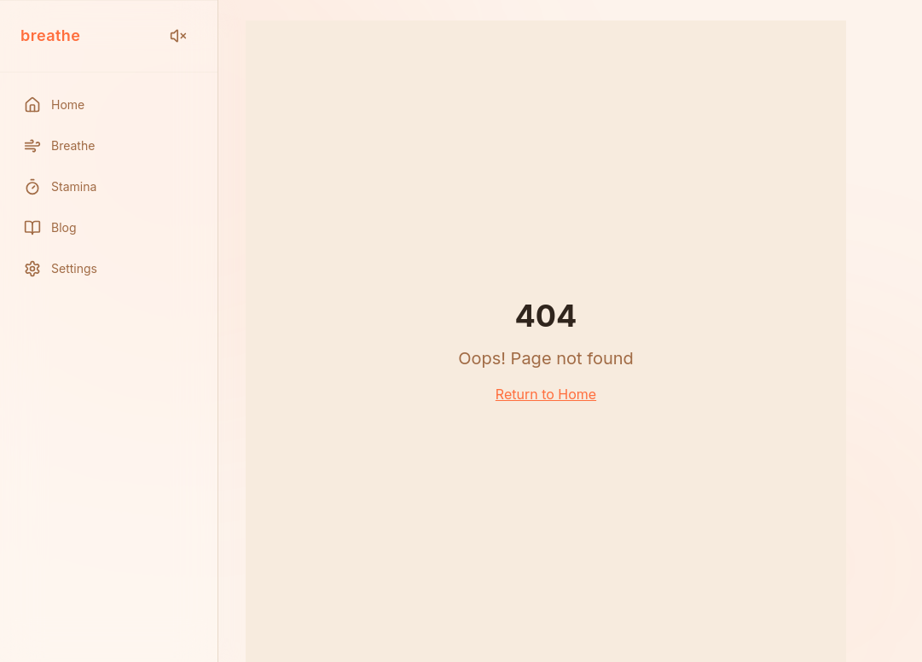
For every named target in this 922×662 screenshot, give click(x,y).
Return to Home (546, 394)
